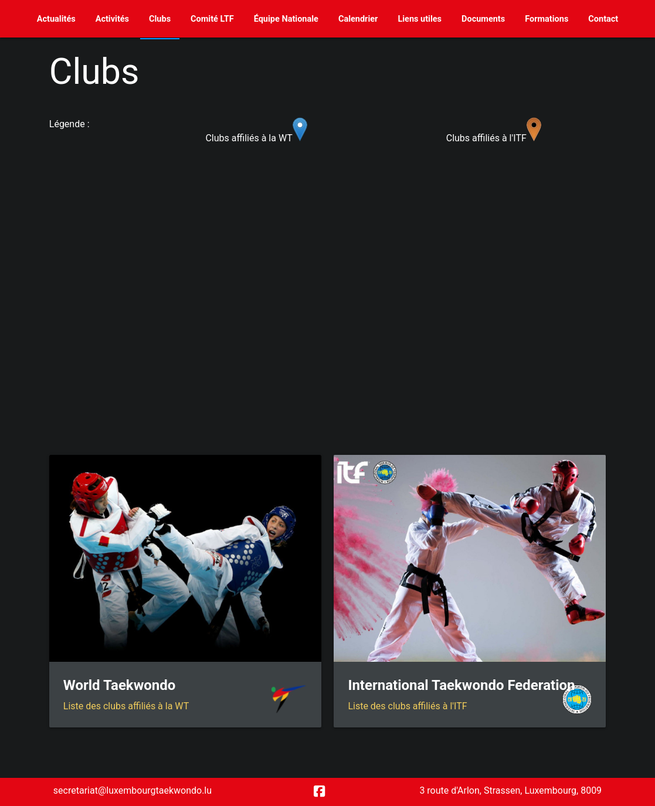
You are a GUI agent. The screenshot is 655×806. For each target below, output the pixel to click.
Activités (112, 19)
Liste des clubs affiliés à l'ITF (407, 706)
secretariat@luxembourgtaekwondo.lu (132, 790)
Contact (603, 19)
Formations (546, 19)
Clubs (160, 19)
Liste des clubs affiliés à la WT (126, 706)
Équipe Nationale (286, 19)
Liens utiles (420, 19)
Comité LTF (212, 19)
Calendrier (358, 19)
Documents (483, 19)
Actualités (56, 19)
